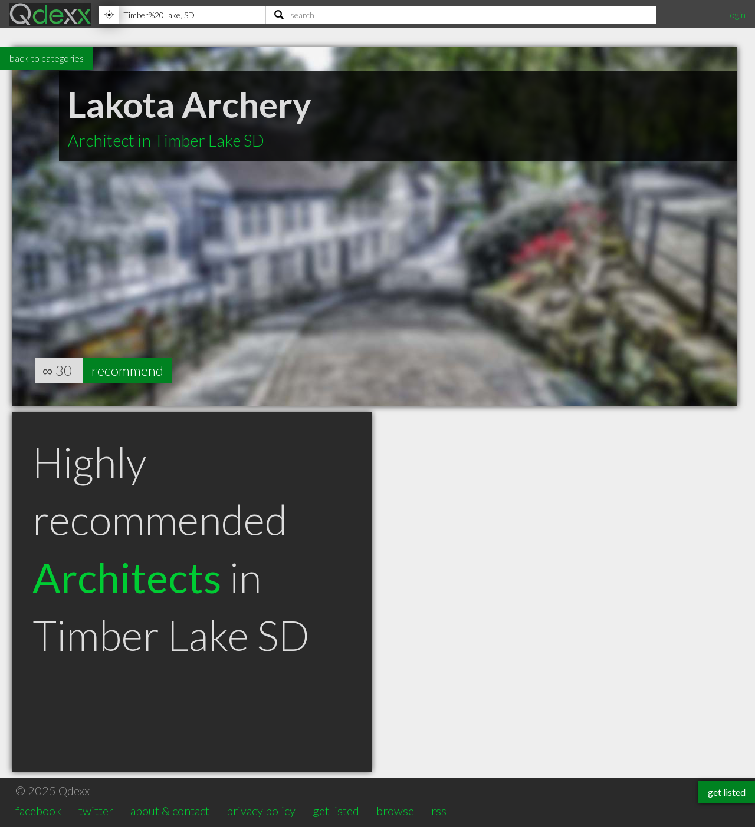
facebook (38, 810)
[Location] (182, 15)
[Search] (461, 15)
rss (439, 810)
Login (735, 14)
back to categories (46, 58)
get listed (336, 810)
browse (395, 810)
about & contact (169, 810)
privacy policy (261, 810)
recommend (127, 370)
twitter (95, 810)
